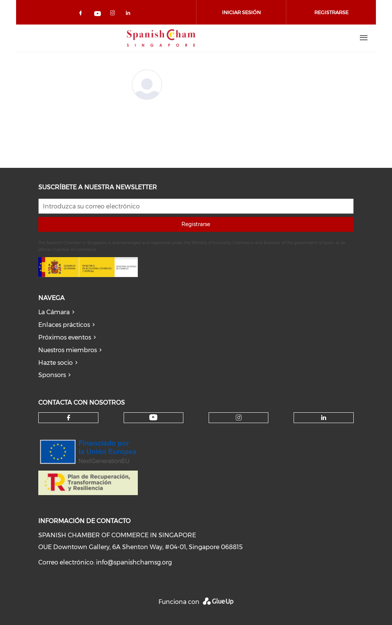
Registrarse (195, 224)
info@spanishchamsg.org (134, 562)
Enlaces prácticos (64, 324)
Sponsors (52, 375)
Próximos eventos (64, 337)
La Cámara (54, 312)
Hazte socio (55, 362)
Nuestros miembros (67, 350)
